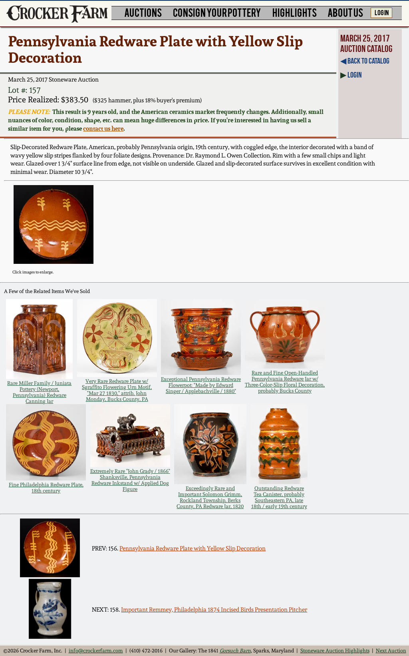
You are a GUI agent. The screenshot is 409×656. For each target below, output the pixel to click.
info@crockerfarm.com (96, 651)
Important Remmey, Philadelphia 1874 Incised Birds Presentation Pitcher (214, 609)
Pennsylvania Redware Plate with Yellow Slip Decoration (192, 548)
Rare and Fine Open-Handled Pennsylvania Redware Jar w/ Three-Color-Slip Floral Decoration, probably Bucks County (285, 382)
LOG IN (382, 12)
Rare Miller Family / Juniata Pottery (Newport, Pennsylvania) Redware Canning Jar (39, 392)
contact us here (103, 128)
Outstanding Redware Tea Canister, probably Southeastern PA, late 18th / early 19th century (279, 497)
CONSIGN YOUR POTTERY (217, 12)
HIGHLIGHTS (294, 12)
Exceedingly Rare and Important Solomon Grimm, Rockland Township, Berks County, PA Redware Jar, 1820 (210, 497)
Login (354, 74)
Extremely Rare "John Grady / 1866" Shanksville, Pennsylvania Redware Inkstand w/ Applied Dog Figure (130, 480)
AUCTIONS (143, 12)
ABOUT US (345, 12)
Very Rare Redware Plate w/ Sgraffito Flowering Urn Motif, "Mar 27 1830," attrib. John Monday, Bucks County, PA (117, 390)
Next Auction (391, 651)
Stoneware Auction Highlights (334, 651)
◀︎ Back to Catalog (364, 60)
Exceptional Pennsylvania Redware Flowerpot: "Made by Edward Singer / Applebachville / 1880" (201, 385)
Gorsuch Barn (235, 651)
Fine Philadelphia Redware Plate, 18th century (46, 488)
